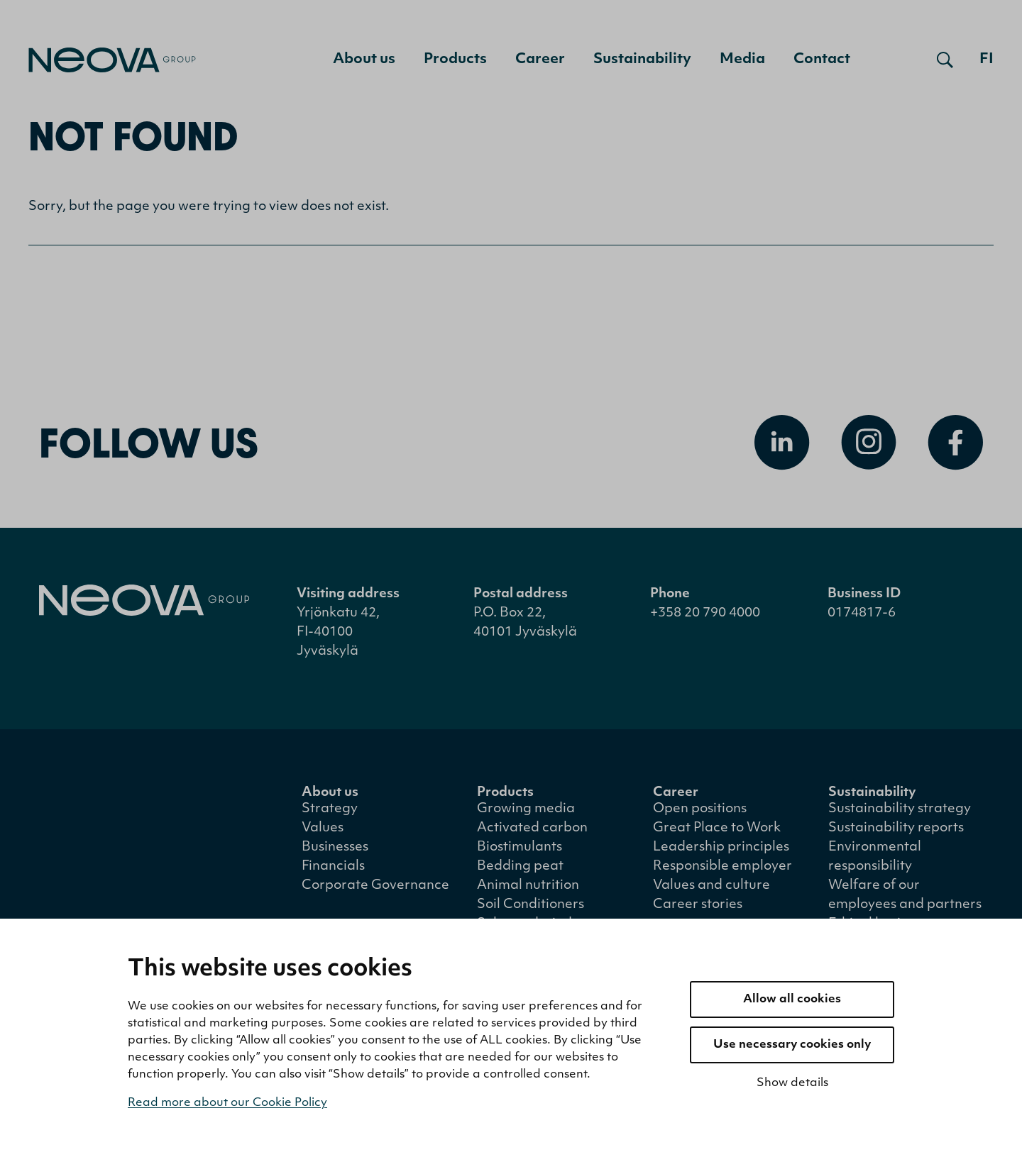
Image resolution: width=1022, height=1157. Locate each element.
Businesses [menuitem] (335, 850)
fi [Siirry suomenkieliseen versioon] (986, 59)
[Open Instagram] (868, 445)
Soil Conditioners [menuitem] (530, 907)
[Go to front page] (112, 60)
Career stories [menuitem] (697, 907)
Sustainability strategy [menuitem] (899, 812)
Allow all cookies (792, 999)
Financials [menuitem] (333, 869)
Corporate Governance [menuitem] (375, 888)
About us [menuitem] (364, 59)
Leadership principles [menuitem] (721, 850)
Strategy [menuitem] (330, 812)
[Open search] (945, 59)
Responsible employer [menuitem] (722, 869)
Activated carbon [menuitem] (532, 831)
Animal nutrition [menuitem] (528, 888)
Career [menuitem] (540, 59)
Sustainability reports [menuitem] (896, 831)
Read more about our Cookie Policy (227, 1103)
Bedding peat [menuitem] (520, 869)
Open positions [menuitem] (700, 812)
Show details (792, 1083)
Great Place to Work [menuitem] (717, 831)
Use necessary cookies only (792, 1045)
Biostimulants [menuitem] (519, 850)
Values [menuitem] (323, 831)
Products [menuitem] (455, 59)
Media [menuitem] (742, 59)
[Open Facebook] (955, 445)
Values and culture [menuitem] (711, 888)
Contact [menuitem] (821, 59)
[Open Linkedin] (782, 445)
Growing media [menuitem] (526, 812)
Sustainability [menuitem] (642, 59)
